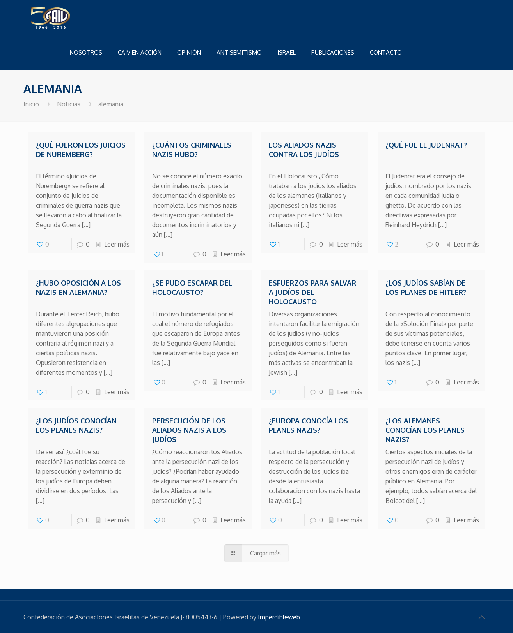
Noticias (68, 104)
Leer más (117, 244)
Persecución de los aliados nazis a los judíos (189, 430)
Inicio (31, 104)
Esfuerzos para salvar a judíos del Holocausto (312, 292)
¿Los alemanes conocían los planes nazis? (425, 430)
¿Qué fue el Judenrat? (426, 145)
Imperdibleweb (279, 617)
